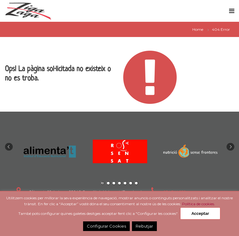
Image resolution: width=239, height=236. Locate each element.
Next (230, 146)
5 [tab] (125, 183)
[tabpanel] (49, 151)
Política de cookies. (198, 203)
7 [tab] (136, 183)
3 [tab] (114, 183)
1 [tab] (103, 183)
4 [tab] (119, 183)
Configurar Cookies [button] (106, 226)
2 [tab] (108, 183)
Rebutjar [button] (144, 226)
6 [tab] (131, 183)
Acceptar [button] (200, 213)
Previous (9, 146)
